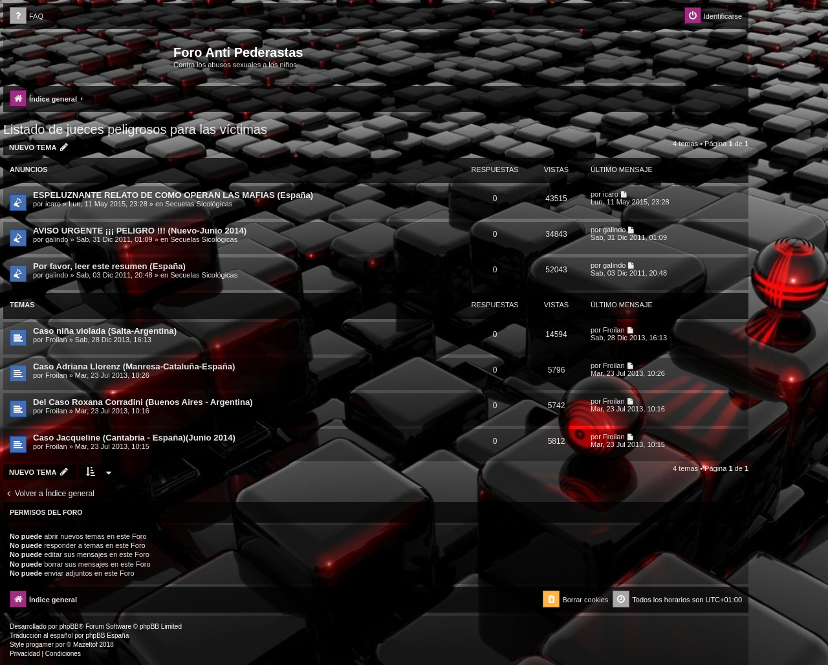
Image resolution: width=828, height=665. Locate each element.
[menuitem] (26, 16)
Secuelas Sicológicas (198, 204)
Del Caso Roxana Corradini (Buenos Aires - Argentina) (143, 402)
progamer (40, 644)
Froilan (56, 339)
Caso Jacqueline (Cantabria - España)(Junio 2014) (134, 437)
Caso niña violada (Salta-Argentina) (105, 331)
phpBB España (107, 635)
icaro (53, 204)
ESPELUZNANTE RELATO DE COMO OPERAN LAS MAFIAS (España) (173, 195)
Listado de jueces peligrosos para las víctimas (135, 129)
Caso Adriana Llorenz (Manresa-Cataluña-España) (134, 366)
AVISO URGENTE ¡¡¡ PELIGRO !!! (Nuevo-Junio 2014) (139, 230)
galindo (56, 239)
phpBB (69, 626)
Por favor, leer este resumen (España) (109, 266)
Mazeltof (85, 644)
